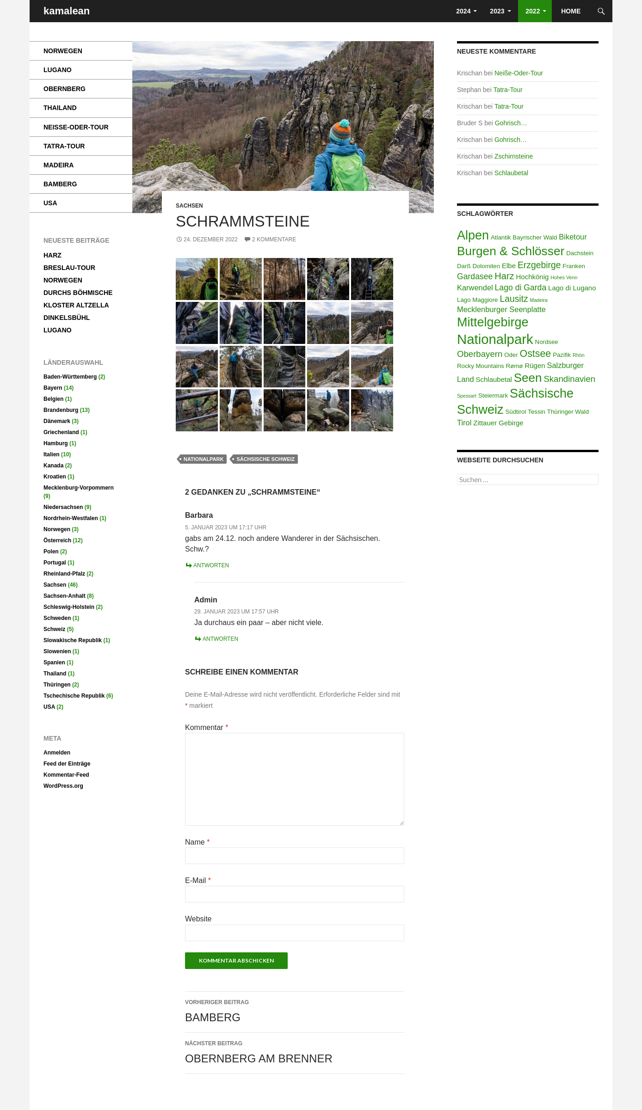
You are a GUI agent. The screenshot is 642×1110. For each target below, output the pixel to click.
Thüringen (57, 684)
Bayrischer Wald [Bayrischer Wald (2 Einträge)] (534, 237)
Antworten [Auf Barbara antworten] (211, 565)
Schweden (57, 618)
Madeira (58, 165)
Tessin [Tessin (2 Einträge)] (536, 411)
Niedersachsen (63, 507)
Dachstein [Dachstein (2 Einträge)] (579, 253)
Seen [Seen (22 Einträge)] (528, 378)
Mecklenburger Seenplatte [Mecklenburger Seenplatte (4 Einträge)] (501, 309)
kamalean (66, 11)
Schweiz (54, 629)
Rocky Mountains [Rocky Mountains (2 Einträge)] (480, 365)
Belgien (53, 399)
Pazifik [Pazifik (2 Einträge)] (562, 354)
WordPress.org (63, 786)
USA (50, 203)
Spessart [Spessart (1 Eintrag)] (466, 396)
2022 (532, 11)
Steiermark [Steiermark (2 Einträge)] (493, 395)
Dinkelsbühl (66, 317)
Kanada (53, 465)
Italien (51, 454)
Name (197, 842)
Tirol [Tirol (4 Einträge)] (464, 422)
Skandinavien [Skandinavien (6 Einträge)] (569, 379)
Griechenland (61, 432)
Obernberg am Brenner (294, 1051)
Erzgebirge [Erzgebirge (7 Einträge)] (539, 265)
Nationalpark (203, 459)
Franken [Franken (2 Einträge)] (573, 266)
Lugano (57, 70)
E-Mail (198, 880)
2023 (497, 11)
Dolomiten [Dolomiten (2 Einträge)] (486, 266)
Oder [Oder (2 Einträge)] (511, 354)
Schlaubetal (511, 173)
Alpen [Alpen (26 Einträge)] (473, 235)
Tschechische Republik (74, 696)
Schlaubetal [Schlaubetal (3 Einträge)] (493, 379)
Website (198, 919)
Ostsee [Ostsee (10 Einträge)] (535, 353)
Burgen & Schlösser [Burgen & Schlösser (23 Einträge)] (510, 251)
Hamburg (55, 443)
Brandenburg (60, 410)
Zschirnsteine (513, 156)
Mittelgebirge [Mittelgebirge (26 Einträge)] (493, 322)
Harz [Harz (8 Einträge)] (504, 276)
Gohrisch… (511, 123)
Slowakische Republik (72, 640)
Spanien (54, 662)
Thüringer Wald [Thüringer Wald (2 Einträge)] (568, 411)
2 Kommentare (274, 239)
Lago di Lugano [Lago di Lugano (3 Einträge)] (572, 288)
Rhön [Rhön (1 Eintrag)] (578, 355)
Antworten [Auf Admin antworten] (220, 639)
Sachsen (189, 205)
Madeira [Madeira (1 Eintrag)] (539, 300)
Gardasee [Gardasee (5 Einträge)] (475, 276)
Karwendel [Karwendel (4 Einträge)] (475, 287)
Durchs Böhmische (77, 292)
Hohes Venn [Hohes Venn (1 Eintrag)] (563, 277)
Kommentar (206, 727)
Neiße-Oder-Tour (518, 73)
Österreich (57, 540)
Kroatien (54, 476)
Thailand (60, 107)
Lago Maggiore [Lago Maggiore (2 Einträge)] (477, 299)
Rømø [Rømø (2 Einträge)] (514, 365)
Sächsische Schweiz (265, 459)
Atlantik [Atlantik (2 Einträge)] (501, 237)
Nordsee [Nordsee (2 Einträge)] (546, 341)
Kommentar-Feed (66, 775)
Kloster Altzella (76, 305)
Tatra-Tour (508, 89)
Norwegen (62, 51)
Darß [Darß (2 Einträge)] (463, 266)
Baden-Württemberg (70, 377)
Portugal (54, 562)
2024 (462, 11)
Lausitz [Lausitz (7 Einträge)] (514, 299)
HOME (571, 11)
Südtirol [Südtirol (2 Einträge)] (515, 411)
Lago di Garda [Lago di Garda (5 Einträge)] (521, 287)
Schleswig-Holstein (68, 607)
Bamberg (294, 1010)
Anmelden (56, 752)
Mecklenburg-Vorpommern (78, 487)
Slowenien (57, 651)
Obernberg (64, 88)
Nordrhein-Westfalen (70, 518)
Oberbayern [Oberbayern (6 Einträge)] (479, 354)
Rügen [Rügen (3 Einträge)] (535, 365)
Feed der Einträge (66, 763)
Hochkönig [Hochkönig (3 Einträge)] (532, 277)
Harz (52, 255)
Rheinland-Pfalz (64, 573)
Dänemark (56, 421)
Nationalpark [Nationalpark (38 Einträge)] (495, 339)
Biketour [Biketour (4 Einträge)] (572, 237)
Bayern (52, 388)
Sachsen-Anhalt (64, 596)
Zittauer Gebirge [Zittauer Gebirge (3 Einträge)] (498, 423)
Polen (51, 551)
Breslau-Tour (69, 267)
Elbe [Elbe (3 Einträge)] (509, 266)
